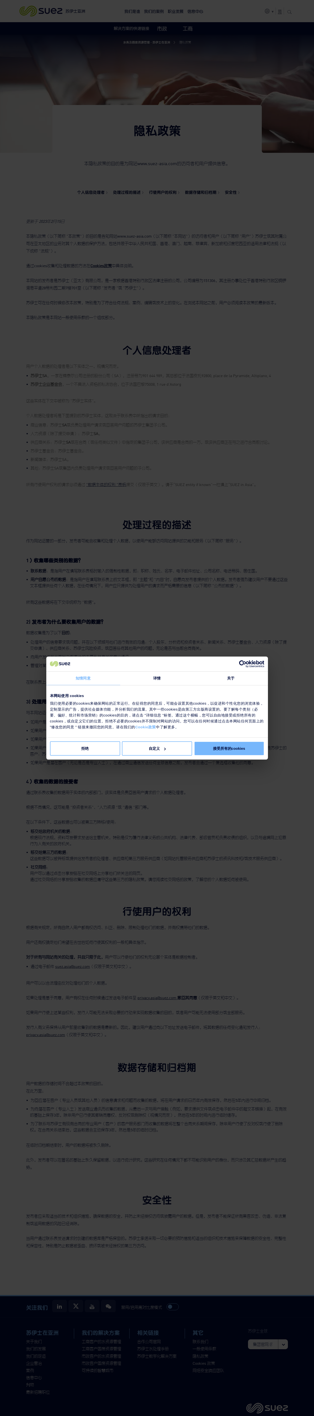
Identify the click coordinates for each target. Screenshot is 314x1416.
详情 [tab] (157, 678)
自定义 (157, 748)
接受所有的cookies (229, 748)
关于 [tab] (230, 678)
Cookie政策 (145, 727)
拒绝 (85, 748)
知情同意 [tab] (83, 678)
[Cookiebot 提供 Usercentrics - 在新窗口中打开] (242, 663)
